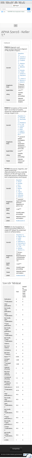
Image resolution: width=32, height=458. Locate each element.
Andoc (20, 2)
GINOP (16, 3)
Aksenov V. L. (21, 250)
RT (24, 2)
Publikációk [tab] (7, 43)
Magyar (16, 5)
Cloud (12, 2)
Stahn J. (20, 245)
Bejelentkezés (9, 3)
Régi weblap (22, 3)
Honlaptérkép (16, 448)
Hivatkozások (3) (20, 275)
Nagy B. (20, 236)
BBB (16, 2)
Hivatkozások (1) (20, 220)
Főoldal (2, 2)
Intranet (3, 3)
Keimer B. (22, 82)
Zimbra (7, 2)
